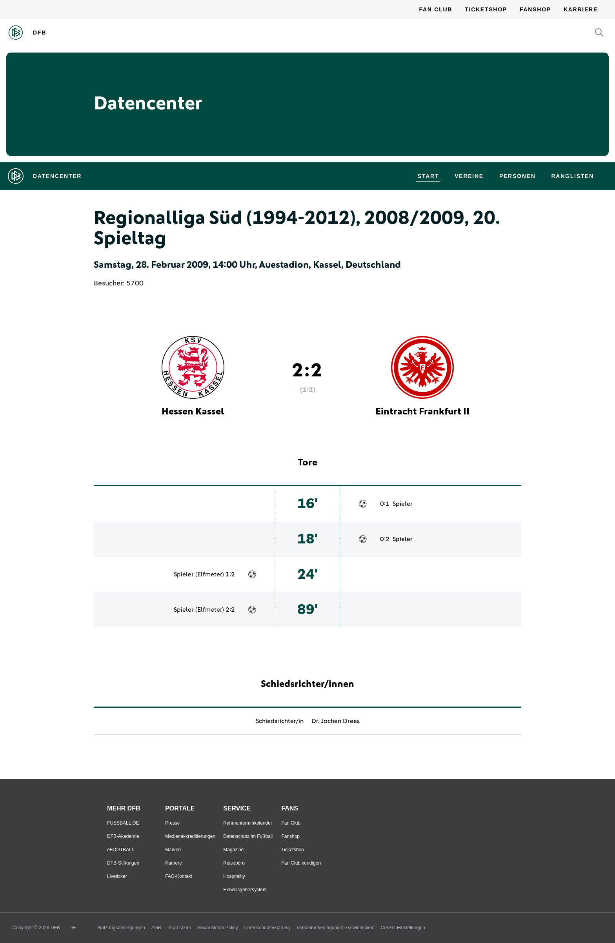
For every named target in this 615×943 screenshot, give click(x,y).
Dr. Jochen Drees (335, 721)
